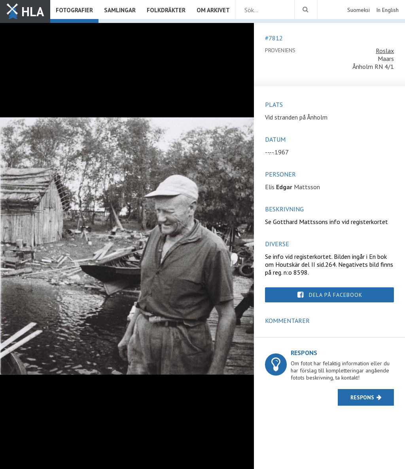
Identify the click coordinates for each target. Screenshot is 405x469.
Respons (362, 397)
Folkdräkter (166, 10)
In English (387, 9)
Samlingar (120, 10)
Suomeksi (358, 9)
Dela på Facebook (335, 294)
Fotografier (74, 10)
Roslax (385, 51)
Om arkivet (213, 10)
